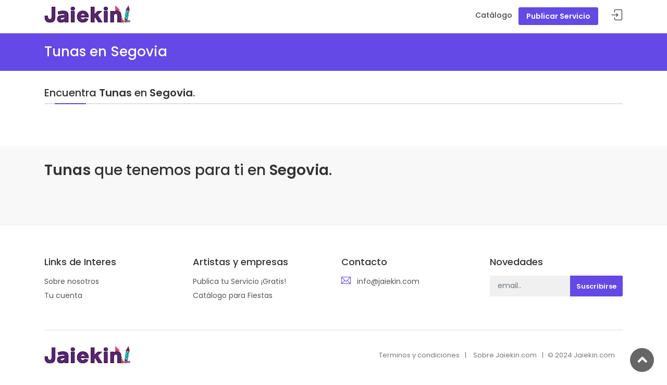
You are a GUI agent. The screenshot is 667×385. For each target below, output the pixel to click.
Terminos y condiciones (419, 355)
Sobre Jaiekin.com (505, 355)
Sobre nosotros (71, 281)
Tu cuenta (63, 295)
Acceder (617, 15)
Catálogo (493, 15)
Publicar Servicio (558, 16)
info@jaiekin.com (388, 281)
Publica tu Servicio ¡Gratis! (239, 281)
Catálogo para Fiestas (233, 295)
